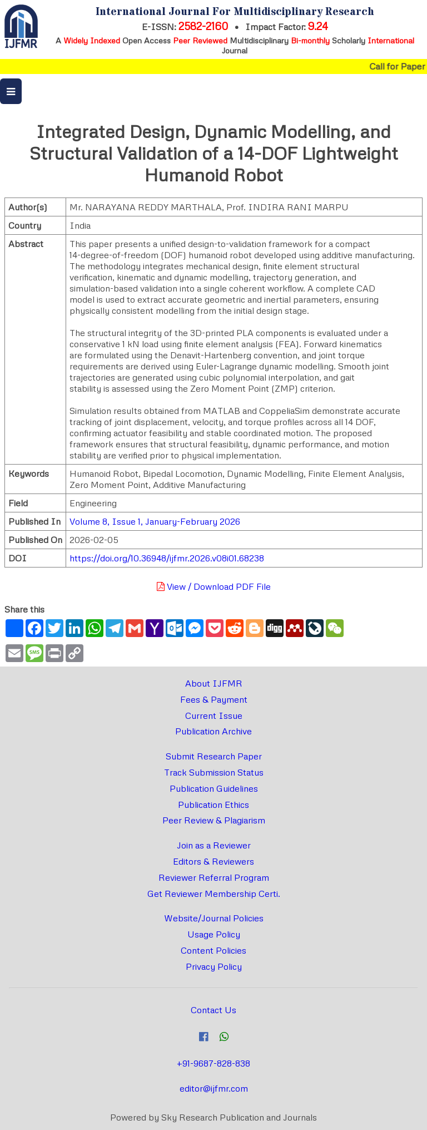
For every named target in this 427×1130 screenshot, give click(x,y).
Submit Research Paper (214, 756)
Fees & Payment (213, 699)
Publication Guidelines (214, 788)
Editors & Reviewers (213, 861)
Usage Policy (213, 934)
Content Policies (213, 950)
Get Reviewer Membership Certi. (213, 893)
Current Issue (213, 715)
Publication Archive (213, 731)
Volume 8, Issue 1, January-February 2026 (154, 521)
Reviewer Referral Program (213, 877)
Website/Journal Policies (214, 918)
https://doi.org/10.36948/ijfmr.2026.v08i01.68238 (166, 558)
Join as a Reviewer (214, 845)
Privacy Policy (214, 966)
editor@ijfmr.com (214, 1088)
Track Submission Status (214, 772)
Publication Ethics (213, 804)
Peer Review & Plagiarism (213, 820)
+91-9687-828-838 (213, 1063)
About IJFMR (213, 683)
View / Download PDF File (214, 586)
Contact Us (213, 1009)
